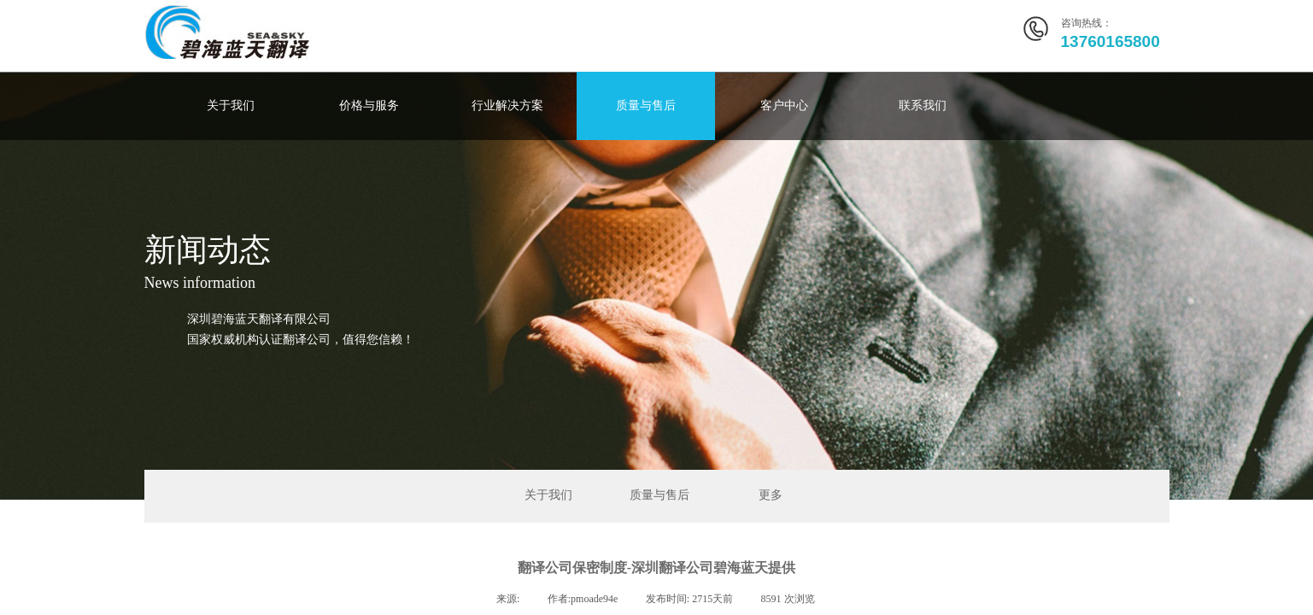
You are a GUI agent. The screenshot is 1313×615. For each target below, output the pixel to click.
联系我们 (923, 105)
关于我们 (231, 105)
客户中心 (784, 105)
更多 (771, 495)
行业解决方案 (507, 105)
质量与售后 (646, 105)
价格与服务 (369, 105)
